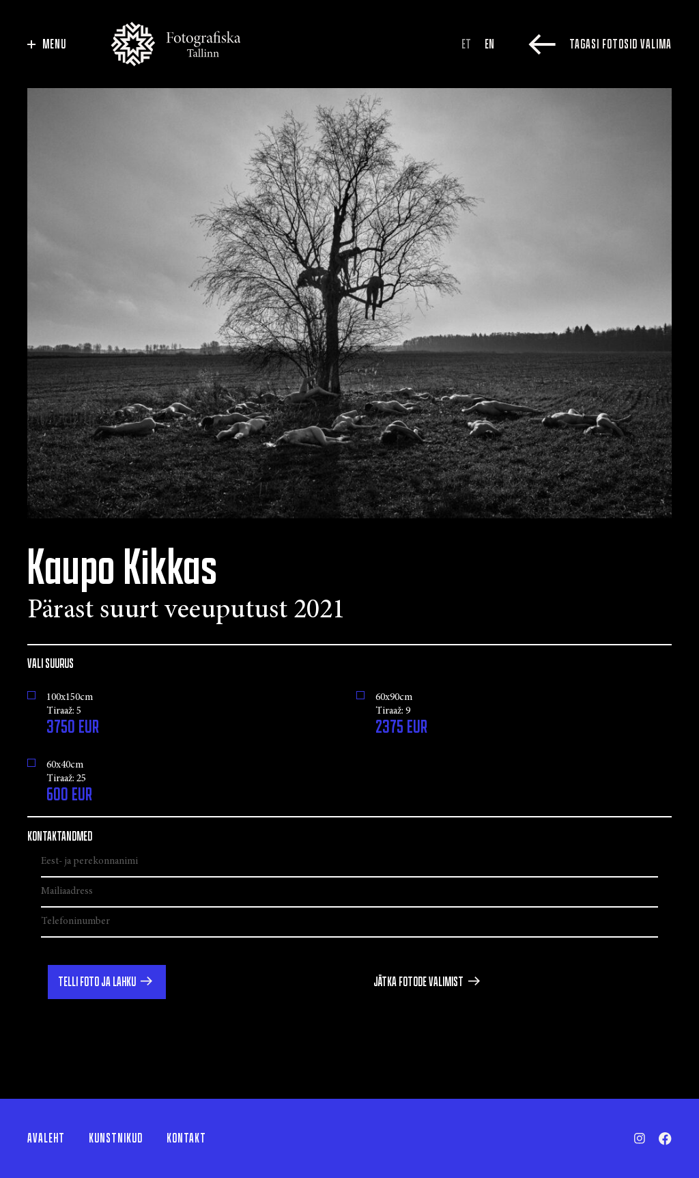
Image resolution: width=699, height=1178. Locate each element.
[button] (107, 982)
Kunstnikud (116, 1138)
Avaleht (46, 1138)
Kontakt (186, 1138)
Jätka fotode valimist (418, 982)
